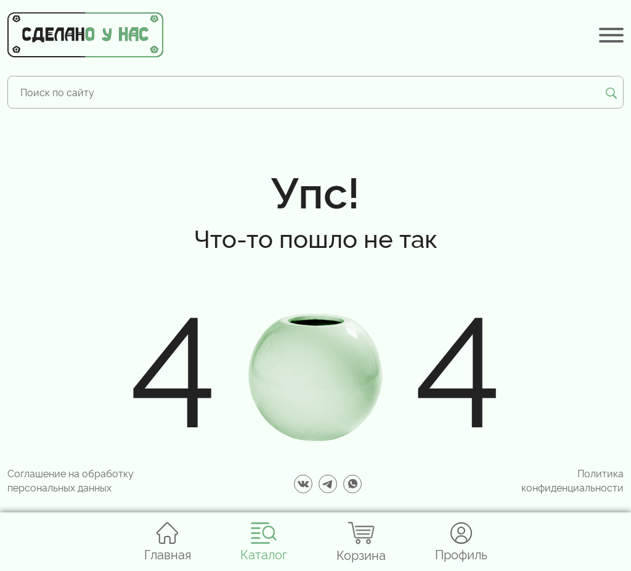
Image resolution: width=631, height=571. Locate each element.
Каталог (263, 541)
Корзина (361, 542)
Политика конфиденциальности (572, 479)
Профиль (461, 541)
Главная (167, 541)
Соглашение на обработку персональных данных (70, 479)
